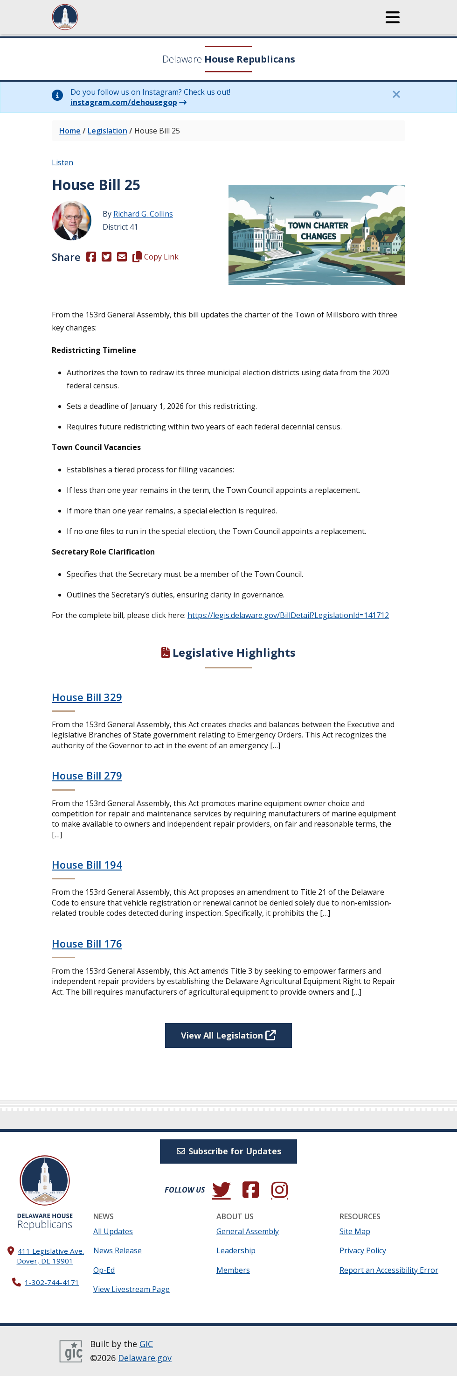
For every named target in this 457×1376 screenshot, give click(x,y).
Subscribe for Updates (229, 1151)
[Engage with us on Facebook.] (250, 1190)
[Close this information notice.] (396, 94)
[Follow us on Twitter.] (221, 1190)
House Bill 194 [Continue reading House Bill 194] (87, 864)
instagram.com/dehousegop (123, 102)
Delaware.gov (145, 1357)
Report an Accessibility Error (388, 1270)
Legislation (107, 131)
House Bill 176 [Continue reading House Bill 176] (87, 943)
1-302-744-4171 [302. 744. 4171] (52, 1282)
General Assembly (247, 1231)
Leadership (236, 1250)
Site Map (354, 1231)
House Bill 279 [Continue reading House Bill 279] (87, 775)
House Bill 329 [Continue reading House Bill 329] (87, 697)
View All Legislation (228, 1035)
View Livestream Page (131, 1289)
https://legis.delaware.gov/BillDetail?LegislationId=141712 (288, 615)
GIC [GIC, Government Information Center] (146, 1343)
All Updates (113, 1231)
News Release (117, 1250)
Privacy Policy (362, 1250)
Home (70, 131)
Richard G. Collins (143, 214)
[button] (392, 17)
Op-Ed (104, 1270)
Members (233, 1270)
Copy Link (155, 257)
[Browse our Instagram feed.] (279, 1190)
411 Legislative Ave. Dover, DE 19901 (50, 1255)
